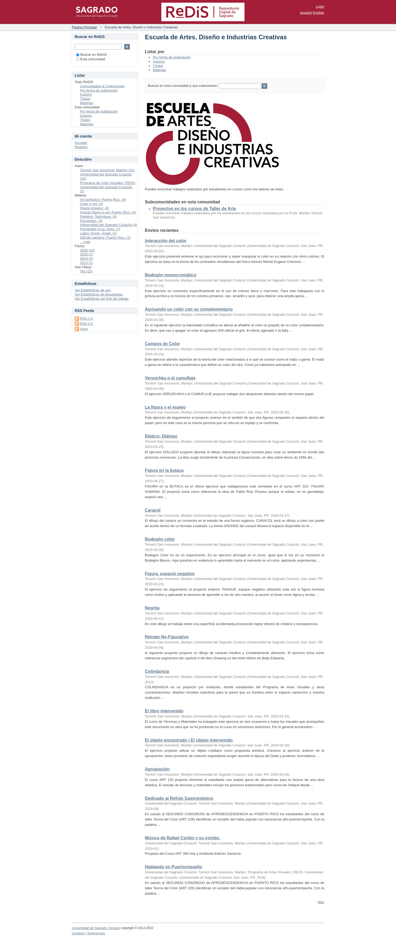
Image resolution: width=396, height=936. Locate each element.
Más (321, 902)
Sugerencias (96, 933)
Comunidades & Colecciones (102, 86)
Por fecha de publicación (172, 57)
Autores (159, 61)
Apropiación (157, 769)
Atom (84, 329)
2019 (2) (86, 258)
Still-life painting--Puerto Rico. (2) (105, 238)
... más (85, 242)
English (318, 13)
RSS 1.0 (86, 318)
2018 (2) (86, 254)
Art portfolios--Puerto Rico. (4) (103, 200)
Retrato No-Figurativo (166, 637)
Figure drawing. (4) (94, 208)
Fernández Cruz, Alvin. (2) (100, 229)
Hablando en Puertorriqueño (173, 867)
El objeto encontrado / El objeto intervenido (189, 740)
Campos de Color (162, 343)
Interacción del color (165, 240)
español (306, 13)
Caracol (153, 510)
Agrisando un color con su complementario (189, 309)
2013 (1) (86, 263)
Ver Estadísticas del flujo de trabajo (102, 299)
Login (320, 6)
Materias (159, 70)
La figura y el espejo (165, 407)
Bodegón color (160, 539)
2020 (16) (87, 250)
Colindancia (157, 671)
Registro (81, 147)
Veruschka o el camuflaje (170, 378)
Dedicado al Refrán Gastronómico (179, 798)
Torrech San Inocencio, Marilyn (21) (107, 170)
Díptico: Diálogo (161, 436)
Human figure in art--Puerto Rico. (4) (108, 212)
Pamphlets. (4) (91, 221)
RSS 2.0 (86, 324)
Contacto (78, 933)
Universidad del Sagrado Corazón (96, 928)
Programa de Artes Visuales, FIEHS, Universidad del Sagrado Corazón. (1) (108, 187)
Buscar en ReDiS (91, 55)
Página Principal (84, 27)
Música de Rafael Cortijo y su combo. (182, 838)
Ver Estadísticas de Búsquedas (99, 294)
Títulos (158, 66)
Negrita (152, 608)
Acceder (81, 143)
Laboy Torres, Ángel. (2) (98, 233)
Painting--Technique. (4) (98, 217)
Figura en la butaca (164, 470)
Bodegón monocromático (170, 275)
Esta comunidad (90, 59)
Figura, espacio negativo (170, 573)
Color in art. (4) (91, 204)
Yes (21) (86, 271)
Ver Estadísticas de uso (93, 290)
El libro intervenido (164, 711)
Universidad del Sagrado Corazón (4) (108, 225)
